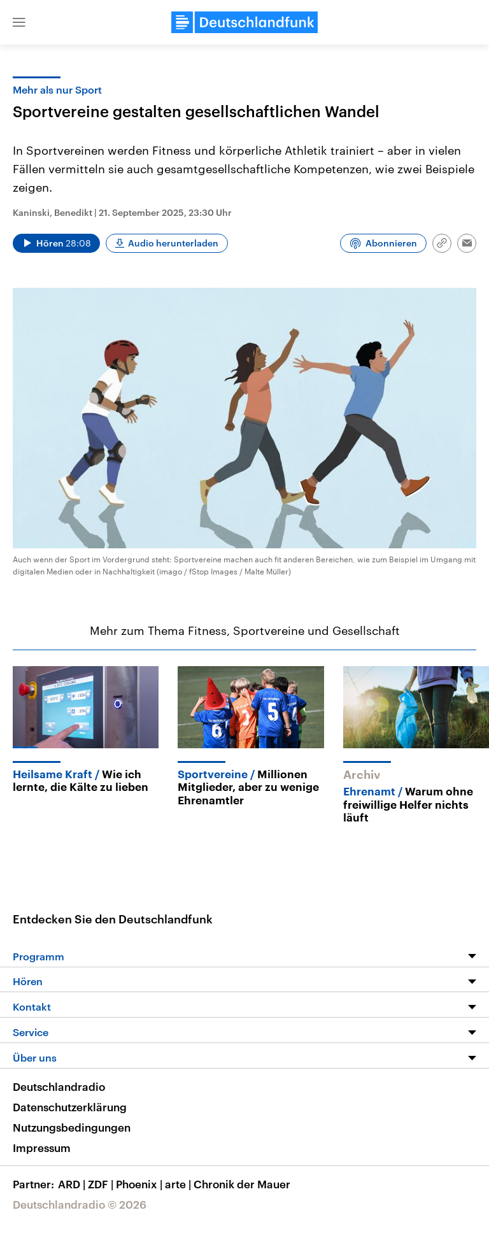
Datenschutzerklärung (70, 1106)
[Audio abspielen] (56, 243)
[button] (19, 22)
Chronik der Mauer (242, 1183)
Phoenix (140, 1183)
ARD (73, 1183)
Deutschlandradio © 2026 (79, 1204)
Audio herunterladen (173, 243)
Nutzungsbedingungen (72, 1127)
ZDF (102, 1183)
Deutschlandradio (59, 1086)
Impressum (42, 1147)
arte (179, 1183)
